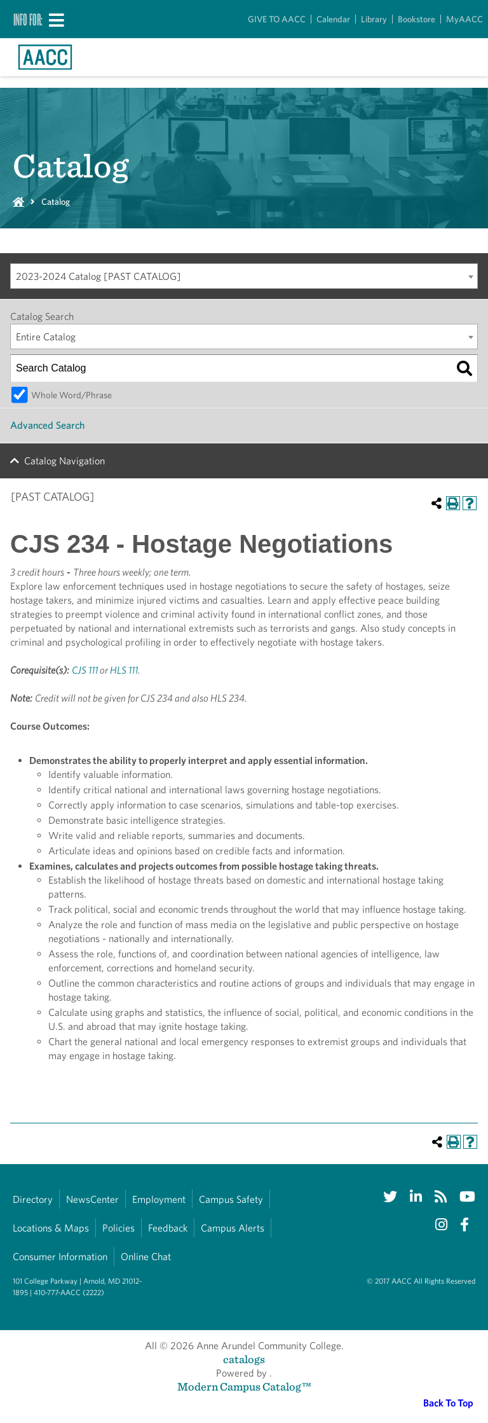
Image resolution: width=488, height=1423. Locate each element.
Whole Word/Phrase (71, 394)
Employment (159, 1199)
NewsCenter (92, 1199)
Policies (118, 1228)
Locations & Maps (51, 1228)
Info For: (28, 19)
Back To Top (448, 1403)
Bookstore (416, 19)
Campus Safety (231, 1199)
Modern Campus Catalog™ (244, 1386)
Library (374, 19)
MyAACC (464, 19)
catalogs (244, 1359)
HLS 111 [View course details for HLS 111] (124, 670)
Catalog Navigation (64, 461)
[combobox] (244, 276)
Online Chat (146, 1257)
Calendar (333, 19)
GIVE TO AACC (277, 19)
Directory (33, 1199)
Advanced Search (47, 425)
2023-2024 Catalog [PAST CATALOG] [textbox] (98, 276)
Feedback (167, 1228)
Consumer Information (60, 1257)
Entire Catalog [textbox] (46, 337)
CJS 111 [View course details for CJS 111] (85, 670)
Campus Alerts (232, 1228)
